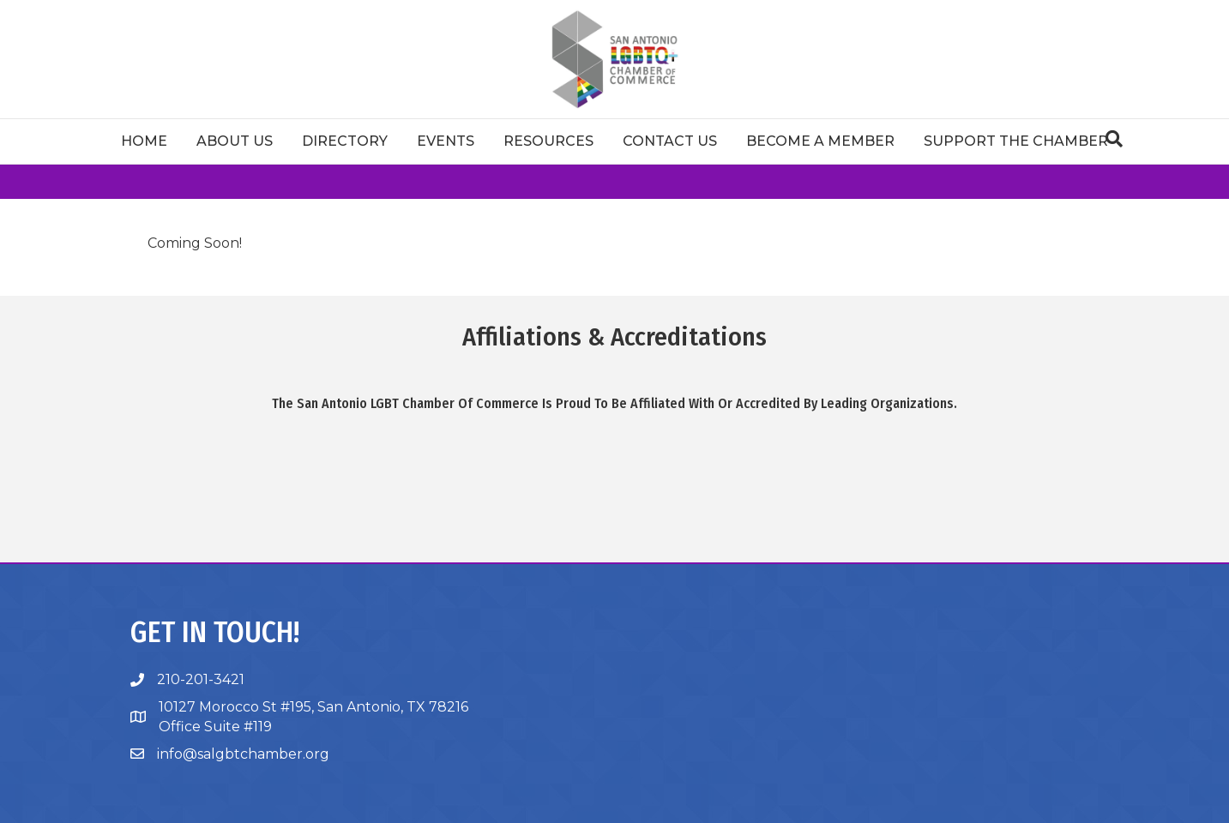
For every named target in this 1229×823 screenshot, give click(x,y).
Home (144, 141)
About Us (234, 141)
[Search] (1114, 138)
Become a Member (820, 141)
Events (445, 141)
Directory (345, 141)
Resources (548, 141)
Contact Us (670, 141)
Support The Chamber (1016, 141)
